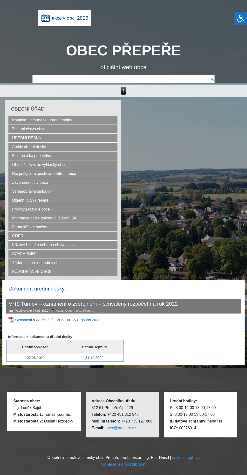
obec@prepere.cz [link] (120, 428)
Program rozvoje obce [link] (31, 209)
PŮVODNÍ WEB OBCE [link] (32, 272)
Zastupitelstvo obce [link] (28, 129)
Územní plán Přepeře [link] (30, 200)
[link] (240, 18)
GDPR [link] (17, 236)
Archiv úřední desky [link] (29, 147)
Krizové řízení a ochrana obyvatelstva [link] (44, 245)
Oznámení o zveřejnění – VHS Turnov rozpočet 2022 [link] (57, 320)
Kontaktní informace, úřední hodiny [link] (42, 120)
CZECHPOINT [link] (24, 254)
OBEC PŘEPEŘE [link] (123, 50)
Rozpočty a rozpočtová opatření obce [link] (44, 174)
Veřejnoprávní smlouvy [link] (31, 191)
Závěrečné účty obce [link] (30, 182)
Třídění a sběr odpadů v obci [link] (36, 263)
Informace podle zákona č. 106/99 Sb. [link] (44, 218)
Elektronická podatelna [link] (31, 156)
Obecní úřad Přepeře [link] (79, 310)
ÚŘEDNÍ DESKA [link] (26, 138)
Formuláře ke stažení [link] (30, 227)
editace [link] (178, 457)
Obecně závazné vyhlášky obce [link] (39, 165)
